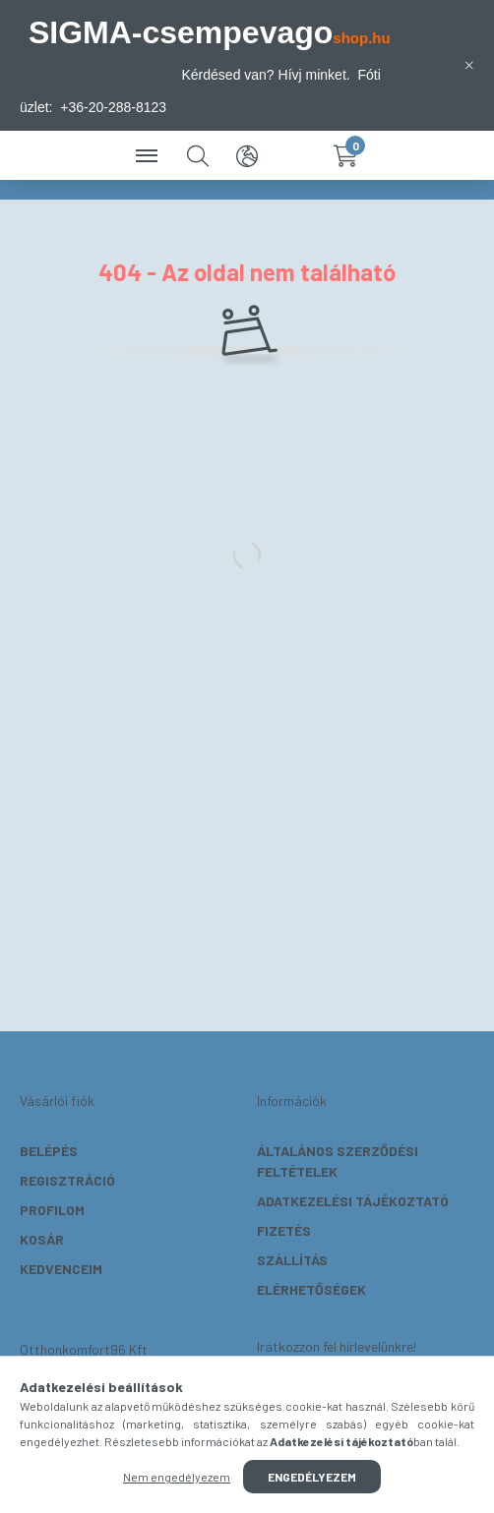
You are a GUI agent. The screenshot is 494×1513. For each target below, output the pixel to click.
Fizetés (284, 1230)
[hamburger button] (148, 155)
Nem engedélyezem (176, 1477)
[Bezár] (469, 65)
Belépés (49, 1150)
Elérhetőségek (311, 1289)
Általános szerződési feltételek (337, 1161)
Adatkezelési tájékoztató (353, 1201)
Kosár (42, 1239)
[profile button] (296, 155)
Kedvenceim (61, 1268)
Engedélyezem (312, 1477)
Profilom (52, 1209)
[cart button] (345, 155)
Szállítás (292, 1259)
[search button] (197, 155)
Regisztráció (67, 1180)
